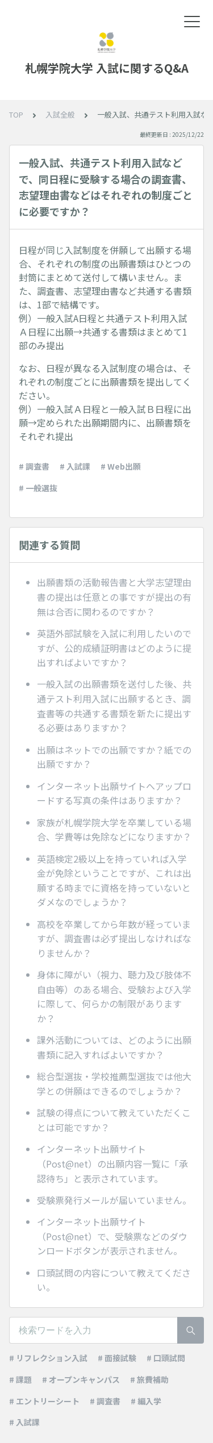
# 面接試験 (117, 1357)
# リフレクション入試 (48, 1357)
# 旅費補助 (149, 1379)
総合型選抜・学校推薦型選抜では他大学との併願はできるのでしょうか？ (114, 1083)
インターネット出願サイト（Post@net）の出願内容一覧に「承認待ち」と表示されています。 (112, 1163)
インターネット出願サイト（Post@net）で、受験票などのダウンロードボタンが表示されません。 (112, 1236)
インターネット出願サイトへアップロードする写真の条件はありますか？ (114, 793)
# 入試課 (75, 466)
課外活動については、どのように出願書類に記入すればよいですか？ (114, 1047)
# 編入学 (146, 1401)
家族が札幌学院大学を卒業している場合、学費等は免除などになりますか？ (114, 829)
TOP (16, 114)
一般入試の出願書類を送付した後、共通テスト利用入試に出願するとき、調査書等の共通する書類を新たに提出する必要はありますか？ (114, 705)
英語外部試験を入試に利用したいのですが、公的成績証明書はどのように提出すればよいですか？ (114, 647)
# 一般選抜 (38, 487)
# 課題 (20, 1379)
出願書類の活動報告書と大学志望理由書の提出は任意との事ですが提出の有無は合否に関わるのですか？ (114, 596)
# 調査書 (34, 466)
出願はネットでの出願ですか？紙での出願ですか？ (114, 757)
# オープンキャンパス (81, 1379)
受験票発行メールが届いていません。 (114, 1200)
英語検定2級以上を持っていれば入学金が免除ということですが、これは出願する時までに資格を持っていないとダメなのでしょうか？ (114, 880)
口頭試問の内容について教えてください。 (114, 1280)
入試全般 (60, 114)
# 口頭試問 (166, 1357)
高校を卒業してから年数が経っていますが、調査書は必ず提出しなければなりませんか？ (114, 938)
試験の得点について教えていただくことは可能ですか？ (114, 1120)
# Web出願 (121, 466)
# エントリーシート (44, 1401)
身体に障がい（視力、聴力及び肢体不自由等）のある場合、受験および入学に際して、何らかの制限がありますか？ (114, 996)
